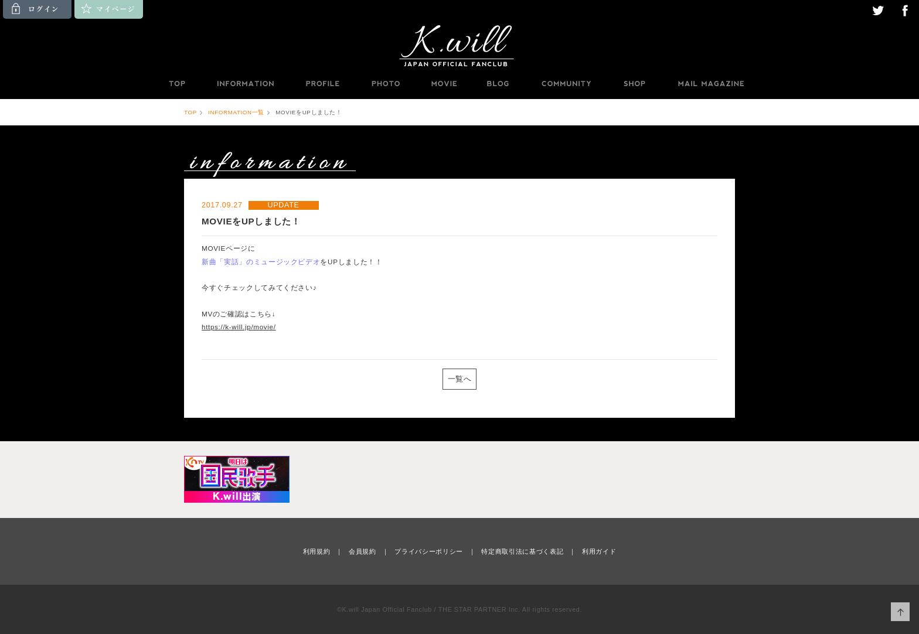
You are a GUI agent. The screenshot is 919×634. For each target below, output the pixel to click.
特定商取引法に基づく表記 (522, 551)
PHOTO (385, 83)
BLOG (498, 83)
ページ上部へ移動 (900, 612)
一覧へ (460, 378)
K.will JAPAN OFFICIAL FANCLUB (459, 45)
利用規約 (317, 551)
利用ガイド (599, 551)
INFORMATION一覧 (236, 112)
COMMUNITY (566, 83)
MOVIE (444, 83)
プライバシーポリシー (428, 551)
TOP (176, 83)
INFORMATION (245, 83)
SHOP (634, 83)
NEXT (689, 378)
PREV (230, 378)
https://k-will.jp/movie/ (239, 326)
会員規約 (362, 551)
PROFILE (323, 83)
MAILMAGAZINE (711, 83)
